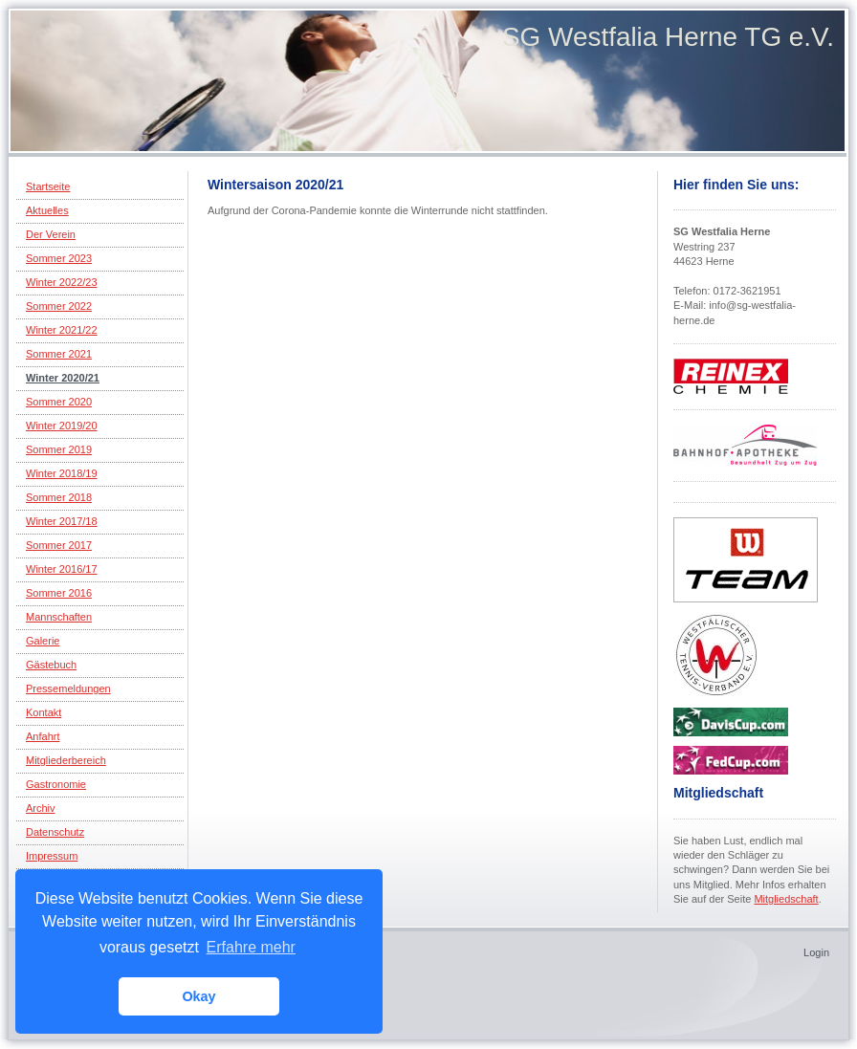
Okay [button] (198, 996)
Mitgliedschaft (786, 899)
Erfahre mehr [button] (251, 947)
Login (816, 952)
